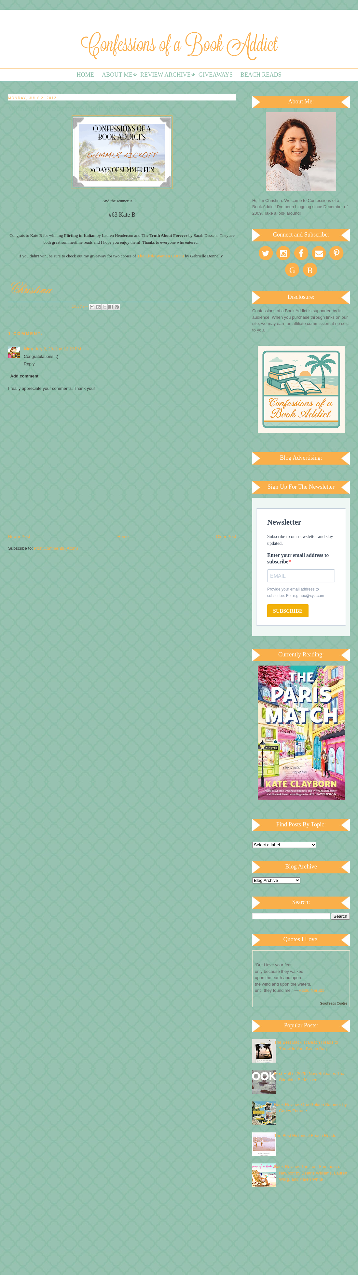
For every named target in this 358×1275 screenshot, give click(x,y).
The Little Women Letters (160, 255)
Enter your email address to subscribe (298, 558)
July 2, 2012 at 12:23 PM (58, 348)
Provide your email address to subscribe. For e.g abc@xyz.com (295, 592)
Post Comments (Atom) (56, 548)
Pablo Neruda (311, 990)
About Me (117, 74)
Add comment (24, 376)
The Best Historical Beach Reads (305, 1135)
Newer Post (19, 536)
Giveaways (216, 74)
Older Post (226, 536)
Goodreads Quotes (334, 1003)
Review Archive (165, 74)
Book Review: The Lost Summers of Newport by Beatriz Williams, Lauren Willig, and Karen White (310, 1173)
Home (85, 74)
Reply (29, 363)
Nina (28, 348)
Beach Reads (261, 74)
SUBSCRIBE (288, 611)
